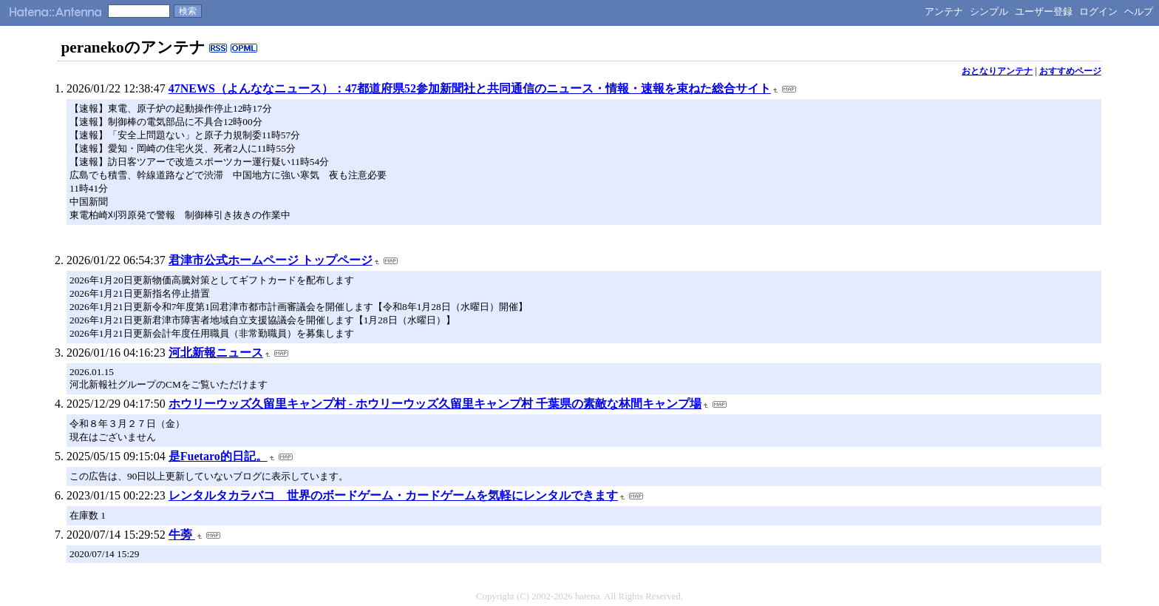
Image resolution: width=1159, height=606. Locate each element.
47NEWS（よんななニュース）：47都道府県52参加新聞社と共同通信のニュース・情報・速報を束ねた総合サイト (470, 88)
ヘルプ (1138, 11)
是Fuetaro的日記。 (218, 456)
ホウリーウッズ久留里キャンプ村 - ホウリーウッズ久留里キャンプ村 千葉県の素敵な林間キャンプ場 (435, 403)
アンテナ (944, 11)
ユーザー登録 (1044, 11)
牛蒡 (182, 534)
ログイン (1098, 11)
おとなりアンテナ (997, 71)
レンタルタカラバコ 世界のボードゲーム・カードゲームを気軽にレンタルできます (393, 495)
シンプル (989, 11)
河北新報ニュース (216, 352)
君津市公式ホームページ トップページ (271, 260)
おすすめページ (1070, 71)
